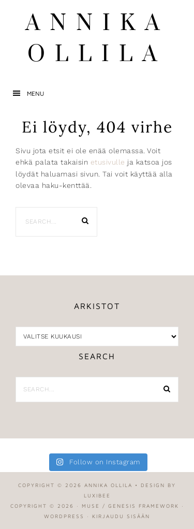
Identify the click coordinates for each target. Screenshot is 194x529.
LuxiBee (97, 495)
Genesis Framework (143, 506)
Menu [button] (35, 93)
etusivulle (108, 162)
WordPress (64, 516)
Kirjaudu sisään (121, 516)
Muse (91, 506)
